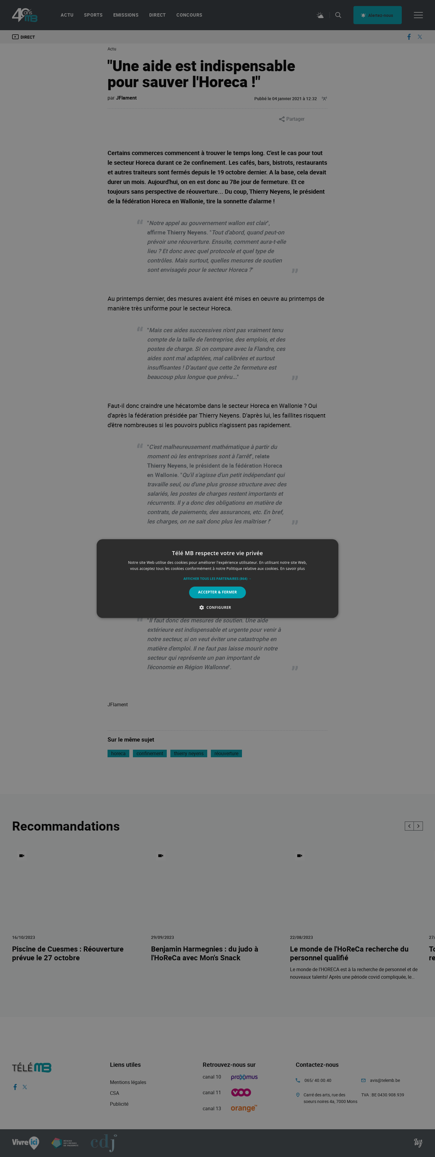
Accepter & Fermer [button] (217, 592)
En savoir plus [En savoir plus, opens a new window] (292, 568)
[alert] (217, 578)
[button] (217, 579)
